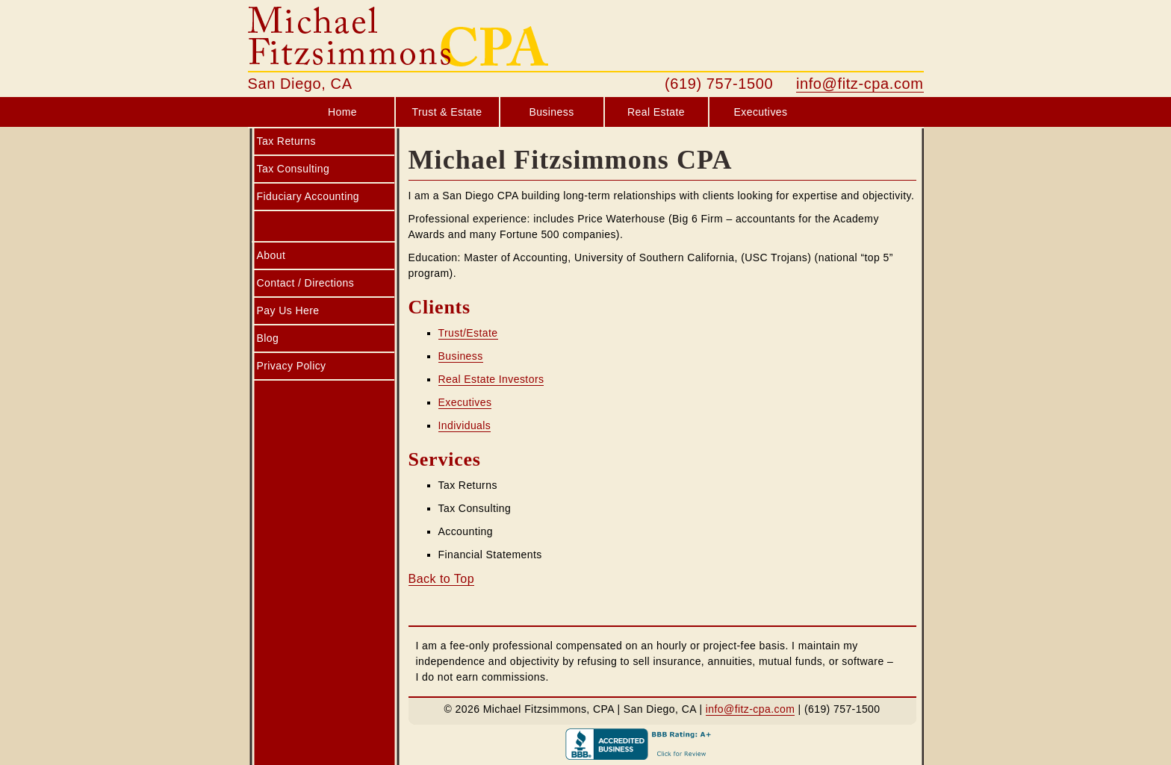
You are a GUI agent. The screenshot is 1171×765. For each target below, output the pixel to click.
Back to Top (442, 578)
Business (551, 112)
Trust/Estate (468, 333)
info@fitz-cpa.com (860, 83)
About (271, 255)
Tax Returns (286, 141)
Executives (761, 112)
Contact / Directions (306, 283)
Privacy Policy (291, 366)
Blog (268, 338)
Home (342, 112)
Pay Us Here (288, 310)
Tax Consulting (293, 169)
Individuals (464, 425)
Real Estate (656, 112)
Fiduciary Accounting (308, 196)
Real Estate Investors (491, 379)
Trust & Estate (446, 112)
